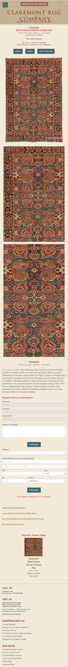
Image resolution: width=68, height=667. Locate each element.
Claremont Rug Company (34, 16)
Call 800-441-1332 (23, 22)
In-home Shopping (8, 624)
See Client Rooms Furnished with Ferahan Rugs (23, 519)
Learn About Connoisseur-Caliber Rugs (19, 513)
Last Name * (6, 409)
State (45, 470)
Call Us (30, 51)
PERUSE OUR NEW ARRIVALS (34, 4)
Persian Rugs (7, 661)
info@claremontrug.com (11, 614)
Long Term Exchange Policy (12, 658)
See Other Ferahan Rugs (12, 524)
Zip (3, 478)
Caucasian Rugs (8, 664)
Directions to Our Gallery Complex (14, 639)
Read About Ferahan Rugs (13, 508)
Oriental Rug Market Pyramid (12, 649)
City (3, 470)
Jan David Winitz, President (12, 655)
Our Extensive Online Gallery (12, 636)
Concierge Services (9, 630)
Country (30, 478)
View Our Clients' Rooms (11, 652)
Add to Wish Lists (46, 51)
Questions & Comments (10, 425)
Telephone (5, 450)
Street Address (18, 458)
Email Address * (7, 416)
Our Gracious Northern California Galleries (17, 633)
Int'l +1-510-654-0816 (43, 22)
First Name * (6, 401)
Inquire (18, 51)
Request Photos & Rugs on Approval (15, 627)
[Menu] (5, 4)
